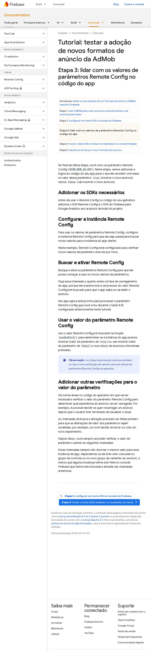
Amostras (56, 622)
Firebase (62, 33)
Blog (116, 4)
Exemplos (136, 22)
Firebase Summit (93, 621)
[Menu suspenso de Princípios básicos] (49, 22)
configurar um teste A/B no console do (95, 120)
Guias (54, 611)
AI (58, 22)
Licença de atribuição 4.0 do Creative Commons (84, 516)
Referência (117, 22)
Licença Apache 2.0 (92, 519)
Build (39, 4)
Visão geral (10, 22)
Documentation (17, 15)
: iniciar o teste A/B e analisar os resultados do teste (100, 502)
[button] (20, 33)
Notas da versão (127, 631)
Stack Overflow (126, 620)
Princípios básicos (34, 22)
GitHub (55, 634)
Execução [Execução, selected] (94, 22)
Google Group (126, 625)
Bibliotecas (57, 628)
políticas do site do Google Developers (71, 523)
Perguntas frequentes (130, 636)
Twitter (88, 627)
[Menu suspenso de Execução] (104, 22)
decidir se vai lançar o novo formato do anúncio (95, 150)
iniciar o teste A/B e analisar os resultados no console (103, 143)
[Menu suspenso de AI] (63, 22)
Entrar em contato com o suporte (131, 613)
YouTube (89, 632)
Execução (59, 4)
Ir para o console (134, 4)
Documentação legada (131, 642)
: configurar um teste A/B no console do (96, 496)
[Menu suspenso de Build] (46, 4)
